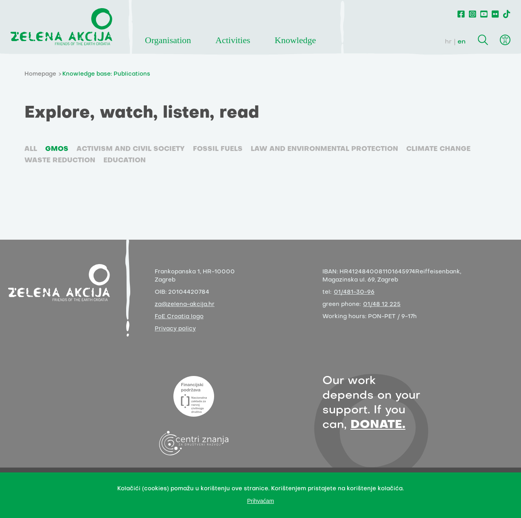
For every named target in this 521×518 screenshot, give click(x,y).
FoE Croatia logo (179, 316)
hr (448, 42)
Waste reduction (59, 160)
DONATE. (377, 425)
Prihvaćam (260, 501)
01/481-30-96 (354, 292)
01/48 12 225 (382, 304)
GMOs (56, 149)
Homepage (40, 74)
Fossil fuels (218, 149)
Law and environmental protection (324, 149)
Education (124, 160)
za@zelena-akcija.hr (185, 304)
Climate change (438, 149)
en (462, 42)
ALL (30, 149)
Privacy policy (175, 329)
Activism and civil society (131, 149)
